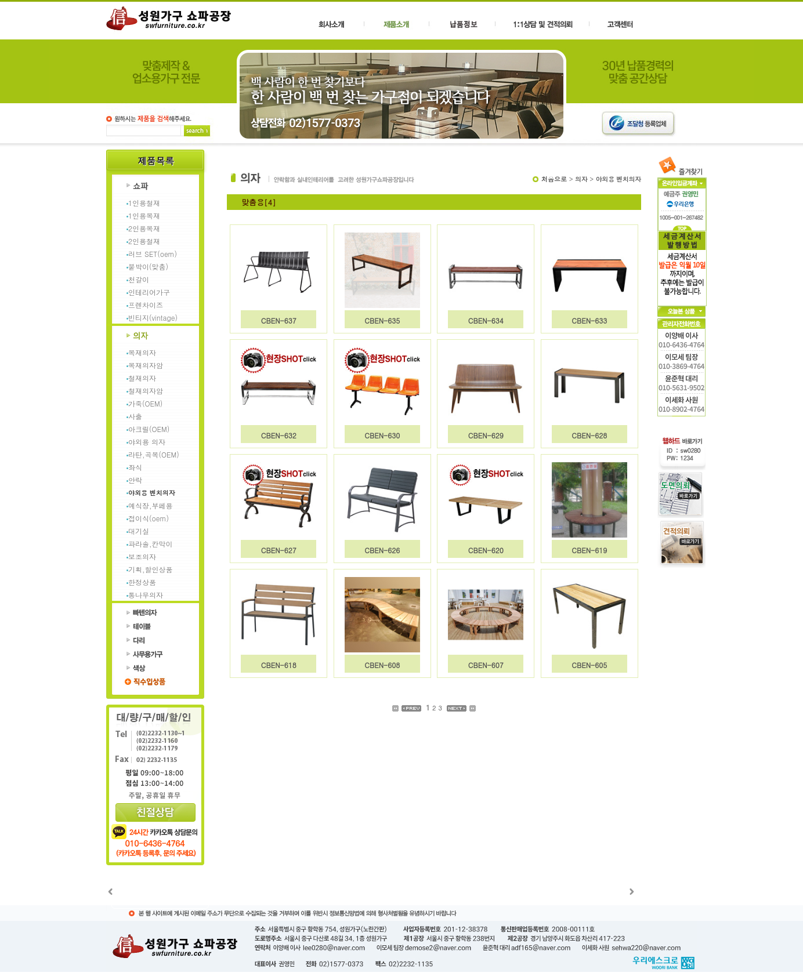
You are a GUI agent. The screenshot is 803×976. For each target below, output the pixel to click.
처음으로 (554, 179)
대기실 (138, 531)
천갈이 (138, 279)
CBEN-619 (589, 550)
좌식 (135, 467)
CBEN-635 (382, 320)
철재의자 (142, 378)
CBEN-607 (486, 665)
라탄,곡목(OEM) (153, 454)
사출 (135, 416)
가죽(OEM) (145, 403)
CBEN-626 (382, 550)
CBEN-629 (486, 435)
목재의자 (142, 352)
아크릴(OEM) (148, 429)
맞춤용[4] (258, 202)
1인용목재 (144, 215)
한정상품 (142, 582)
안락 (135, 480)
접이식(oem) (148, 518)
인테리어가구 (149, 292)
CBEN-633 (589, 320)
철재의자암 (145, 391)
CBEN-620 (486, 550)
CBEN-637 (278, 320)
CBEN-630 (382, 435)
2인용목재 (144, 228)
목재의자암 (145, 365)
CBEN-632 (278, 435)
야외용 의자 (146, 442)
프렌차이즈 (145, 305)
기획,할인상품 (150, 569)
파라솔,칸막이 (150, 544)
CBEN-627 (278, 550)
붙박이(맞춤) (148, 266)
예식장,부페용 (150, 505)
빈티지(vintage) (153, 317)
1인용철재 (144, 203)
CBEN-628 (589, 435)
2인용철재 (144, 241)
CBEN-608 (382, 665)
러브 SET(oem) (152, 254)
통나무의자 (145, 595)
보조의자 (142, 556)
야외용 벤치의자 (151, 492)
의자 (581, 179)
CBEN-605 (589, 665)
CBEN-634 (486, 320)
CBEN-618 (278, 665)
